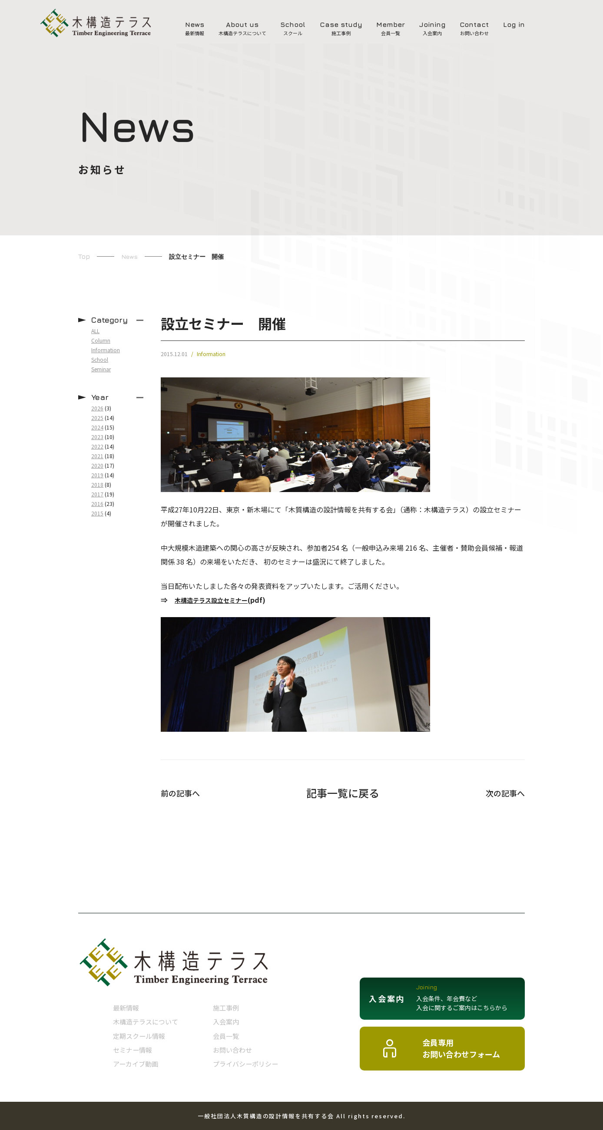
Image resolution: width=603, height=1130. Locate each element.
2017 (97, 494)
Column (100, 340)
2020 (97, 465)
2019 (97, 475)
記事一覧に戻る (342, 793)
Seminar (101, 369)
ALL (95, 330)
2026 (97, 408)
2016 (97, 503)
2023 (97, 436)
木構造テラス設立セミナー (216, 600)
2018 (97, 484)
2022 (97, 446)
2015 (97, 513)
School (99, 359)
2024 (97, 427)
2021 (97, 455)
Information (211, 354)
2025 (97, 417)
